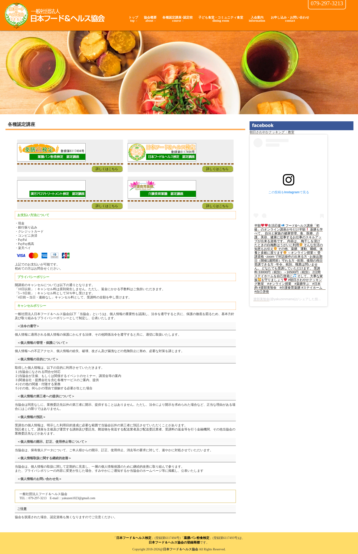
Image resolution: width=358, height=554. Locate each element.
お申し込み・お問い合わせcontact (290, 19)
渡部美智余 (261, 299)
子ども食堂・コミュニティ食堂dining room (220, 19)
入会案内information (257, 19)
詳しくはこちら (107, 169)
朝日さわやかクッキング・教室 (272, 132)
